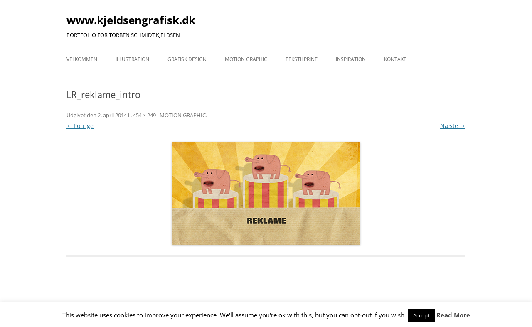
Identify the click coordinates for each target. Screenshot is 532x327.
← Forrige (80, 126)
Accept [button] (421, 315)
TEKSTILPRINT (302, 59)
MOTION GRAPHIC (246, 59)
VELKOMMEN (81, 59)
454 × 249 (144, 115)
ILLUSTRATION (132, 59)
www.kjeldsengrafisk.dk (130, 19)
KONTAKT (395, 59)
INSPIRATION (351, 59)
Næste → (453, 126)
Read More (453, 315)
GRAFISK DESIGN (187, 59)
